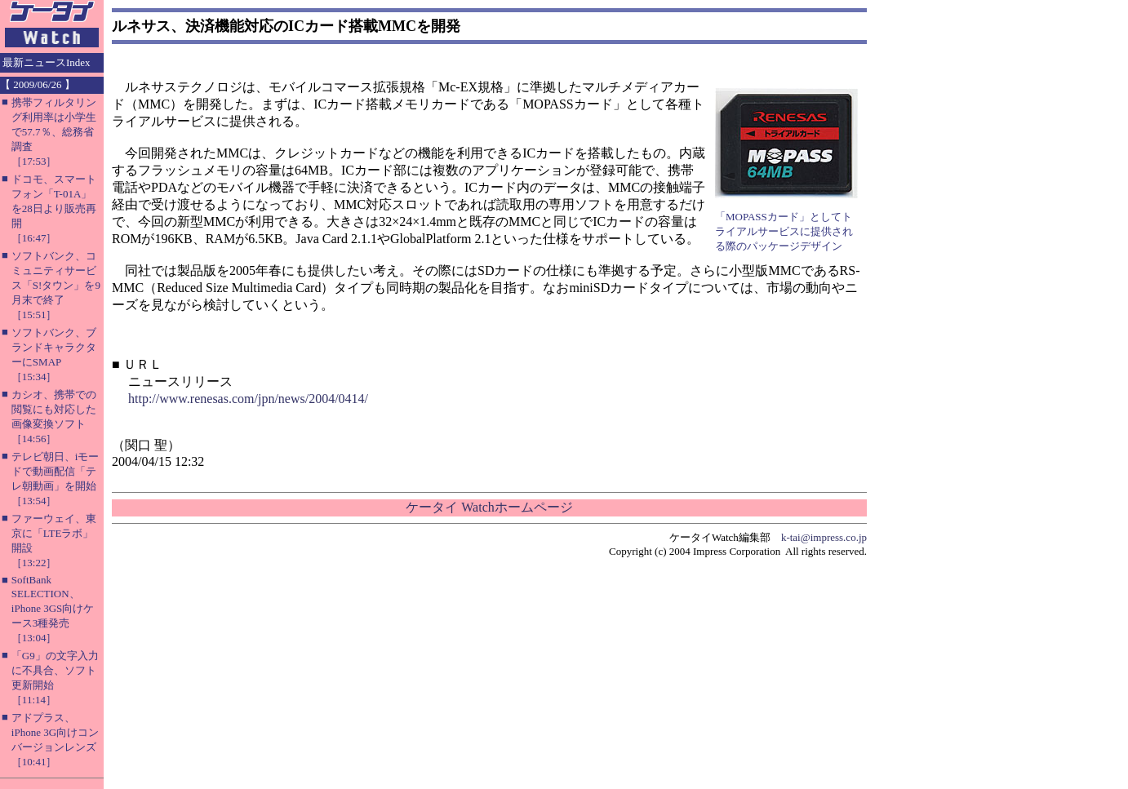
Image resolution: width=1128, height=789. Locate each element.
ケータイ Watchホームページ (489, 507)
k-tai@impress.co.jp (824, 537)
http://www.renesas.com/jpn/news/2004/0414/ (248, 399)
